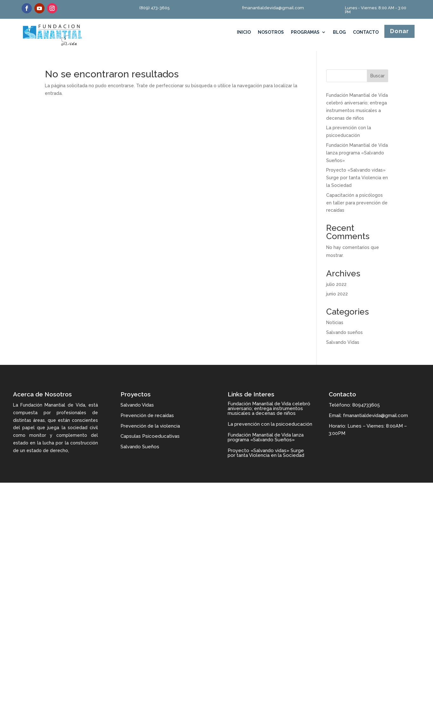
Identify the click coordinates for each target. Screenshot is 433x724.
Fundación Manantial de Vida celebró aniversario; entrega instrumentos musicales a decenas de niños (269, 408)
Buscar (377, 75)
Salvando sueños (344, 332)
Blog (339, 32)
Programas (305, 32)
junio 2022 (337, 293)
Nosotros (271, 32)
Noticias (334, 322)
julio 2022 (336, 284)
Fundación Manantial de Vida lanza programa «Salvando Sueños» (357, 153)
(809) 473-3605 (154, 7)
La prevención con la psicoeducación (270, 424)
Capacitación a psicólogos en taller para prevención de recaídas (357, 203)
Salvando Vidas (342, 342)
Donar (399, 31)
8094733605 (366, 405)
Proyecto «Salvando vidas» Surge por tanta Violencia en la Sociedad (357, 177)
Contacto (366, 32)
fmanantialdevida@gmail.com (273, 7)
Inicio (244, 32)
